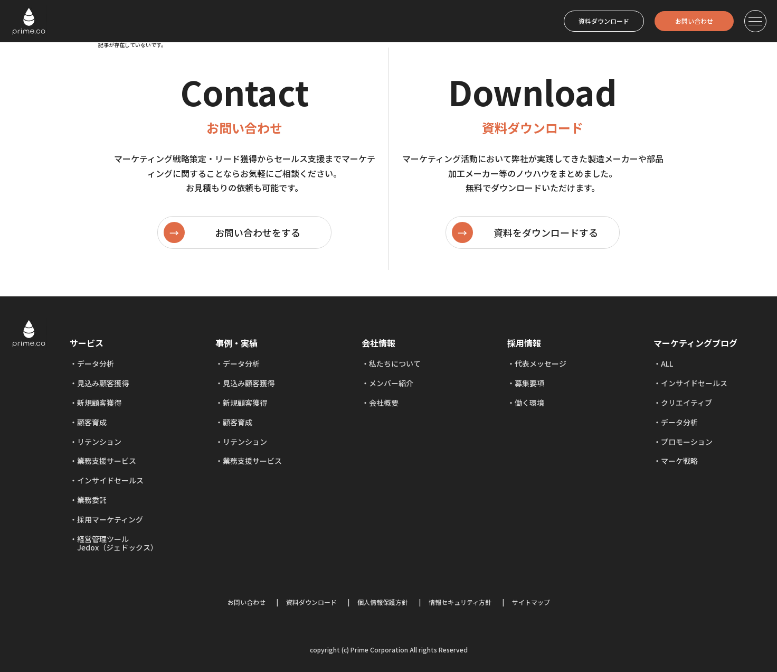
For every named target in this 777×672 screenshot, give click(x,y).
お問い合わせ (694, 20)
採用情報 (524, 343)
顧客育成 (92, 422)
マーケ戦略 (679, 460)
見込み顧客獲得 (103, 383)
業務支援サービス (106, 460)
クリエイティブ (686, 402)
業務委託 (92, 499)
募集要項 (529, 383)
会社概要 (384, 402)
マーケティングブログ (695, 343)
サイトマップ (531, 602)
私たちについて (395, 363)
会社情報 (378, 343)
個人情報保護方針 (382, 602)
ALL (667, 363)
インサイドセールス (110, 480)
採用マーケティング (110, 519)
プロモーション (687, 441)
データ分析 (95, 363)
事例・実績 (236, 343)
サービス (86, 343)
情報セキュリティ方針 (460, 602)
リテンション (99, 441)
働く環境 (529, 402)
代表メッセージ (540, 363)
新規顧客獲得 (99, 402)
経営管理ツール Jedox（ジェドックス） (114, 543)
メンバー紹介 (391, 383)
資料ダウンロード (604, 20)
